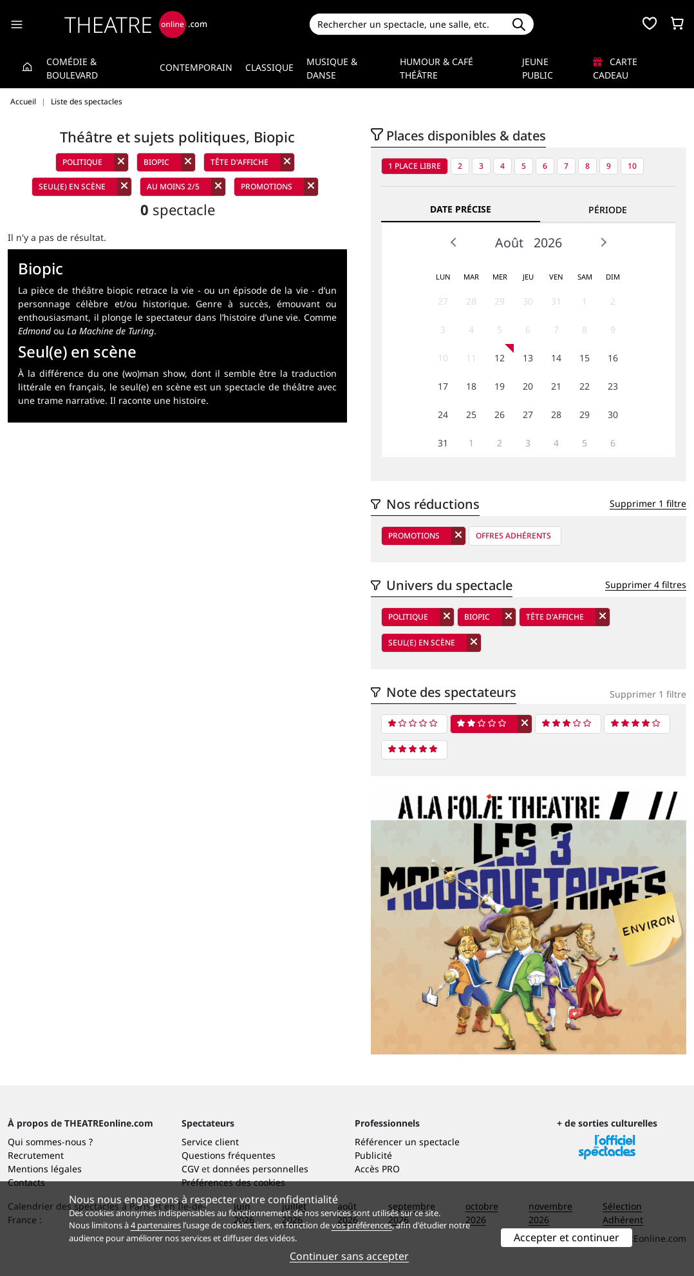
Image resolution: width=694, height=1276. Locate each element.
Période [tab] (607, 210)
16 (613, 358)
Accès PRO (377, 1169)
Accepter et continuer (566, 1237)
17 (443, 386)
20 (528, 386)
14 (556, 358)
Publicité (373, 1155)
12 (499, 358)
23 (613, 386)
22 (584, 386)
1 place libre (414, 165)
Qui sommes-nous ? (50, 1142)
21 (556, 386)
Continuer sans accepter (349, 1256)
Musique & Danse (331, 68)
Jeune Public (537, 68)
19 (499, 386)
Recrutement (36, 1155)
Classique (269, 67)
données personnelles (260, 1169)
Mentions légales (45, 1169)
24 (443, 414)
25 (471, 414)
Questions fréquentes (229, 1155)
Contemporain (196, 67)
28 (471, 301)
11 (471, 358)
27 (443, 301)
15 (584, 358)
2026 (548, 242)
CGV (190, 1169)
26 (499, 414)
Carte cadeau (615, 68)
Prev (454, 242)
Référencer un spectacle (407, 1142)
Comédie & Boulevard (72, 68)
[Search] (407, 24)
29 (499, 301)
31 (556, 301)
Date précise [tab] (460, 209)
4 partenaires (156, 1225)
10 (632, 165)
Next (603, 242)
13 (528, 358)
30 (528, 301)
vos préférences (362, 1225)
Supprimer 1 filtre (648, 503)
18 (471, 386)
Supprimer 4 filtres (645, 584)
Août (509, 242)
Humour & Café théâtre (436, 68)
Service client (210, 1142)
